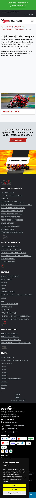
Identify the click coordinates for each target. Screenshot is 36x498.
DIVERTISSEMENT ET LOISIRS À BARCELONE (16, 343)
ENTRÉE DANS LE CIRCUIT (10, 247)
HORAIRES (4, 199)
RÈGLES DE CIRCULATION (9, 304)
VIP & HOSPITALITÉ (8, 262)
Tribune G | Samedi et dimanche (11, 379)
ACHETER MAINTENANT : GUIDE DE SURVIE (15, 316)
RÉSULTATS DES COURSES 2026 (11, 214)
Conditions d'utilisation (8, 414)
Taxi (2, 301)
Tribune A (4, 366)
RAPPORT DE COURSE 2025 (10, 226)
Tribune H (4, 382)
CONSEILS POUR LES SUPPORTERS (13, 208)
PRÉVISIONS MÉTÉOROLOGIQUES (12, 202)
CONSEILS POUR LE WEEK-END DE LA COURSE (16, 205)
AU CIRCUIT (5, 310)
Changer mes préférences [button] (14, 493)
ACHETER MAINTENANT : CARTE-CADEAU (15, 319)
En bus (3, 289)
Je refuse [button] (14, 489)
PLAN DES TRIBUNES (8, 259)
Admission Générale (7, 357)
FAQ (18, 394)
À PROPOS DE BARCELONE (10, 337)
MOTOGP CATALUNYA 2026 (16, 27)
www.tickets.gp (18, 400)
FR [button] (28, 15)
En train (3, 286)
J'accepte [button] (14, 485)
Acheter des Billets (18, 160)
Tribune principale (6, 363)
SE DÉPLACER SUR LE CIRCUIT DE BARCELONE (16, 295)
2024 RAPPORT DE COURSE (10, 217)
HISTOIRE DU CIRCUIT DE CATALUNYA (13, 253)
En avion (4, 282)
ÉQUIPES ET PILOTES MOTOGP (11, 196)
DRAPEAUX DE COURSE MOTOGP (12, 211)
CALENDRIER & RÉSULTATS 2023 (14, 29)
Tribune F (4, 373)
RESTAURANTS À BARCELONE (11, 340)
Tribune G (4, 376)
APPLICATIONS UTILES (9, 313)
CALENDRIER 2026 (7, 193)
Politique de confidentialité (10, 416)
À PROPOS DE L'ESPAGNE (9, 334)
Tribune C (4, 369)
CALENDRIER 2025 (7, 229)
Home (3, 27)
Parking (3, 298)
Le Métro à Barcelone (8, 292)
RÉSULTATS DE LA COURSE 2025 (12, 232)
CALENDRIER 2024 (7, 223)
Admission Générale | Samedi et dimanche (14, 360)
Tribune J (4, 385)
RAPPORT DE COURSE (11, 111)
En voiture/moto (6, 279)
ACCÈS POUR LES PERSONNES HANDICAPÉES (16, 256)
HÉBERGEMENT (6, 307)
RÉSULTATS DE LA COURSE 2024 (12, 220)
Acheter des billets (18, 6)
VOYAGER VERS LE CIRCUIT (10, 276)
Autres (3, 388)
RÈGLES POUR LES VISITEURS (11, 250)
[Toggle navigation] (32, 21)
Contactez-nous (18, 140)
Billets (18, 397)
